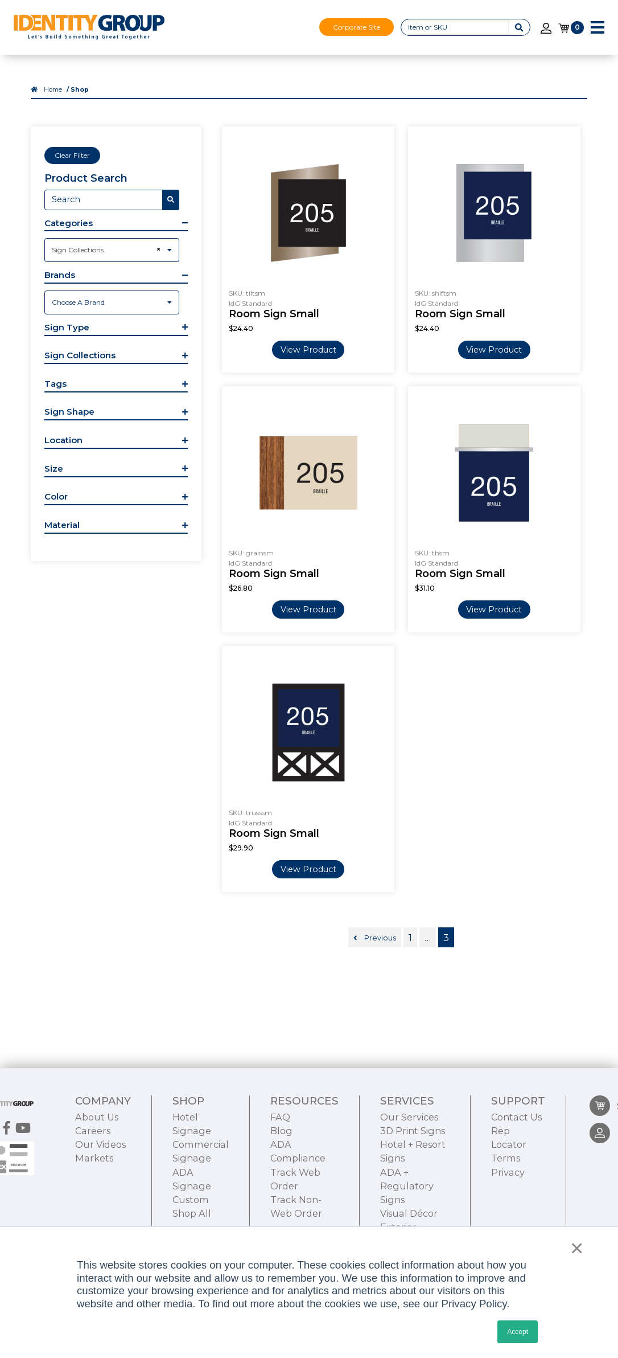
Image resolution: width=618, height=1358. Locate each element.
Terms (505, 1158)
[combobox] (111, 250)
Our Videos (100, 1144)
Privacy (508, 1172)
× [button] (574, 1248)
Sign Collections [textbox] (78, 250)
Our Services (409, 1117)
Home (53, 89)
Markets (94, 1158)
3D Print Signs (412, 1130)
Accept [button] (517, 1332)
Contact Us (516, 1117)
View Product (308, 350)
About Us (96, 1117)
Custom (190, 1199)
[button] (116, 224)
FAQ (280, 1117)
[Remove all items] (156, 249)
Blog (281, 1130)
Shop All (191, 1213)
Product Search (85, 178)
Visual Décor (409, 1213)
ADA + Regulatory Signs (407, 1186)
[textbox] (111, 302)
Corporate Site (356, 27)
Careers (92, 1130)
